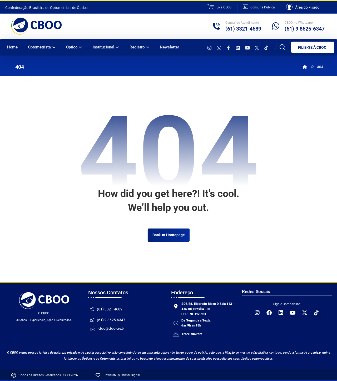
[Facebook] (228, 47)
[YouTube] (247, 47)
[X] (256, 47)
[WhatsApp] (219, 47)
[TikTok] (266, 47)
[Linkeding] (238, 47)
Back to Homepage (168, 235)
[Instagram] (209, 47)
